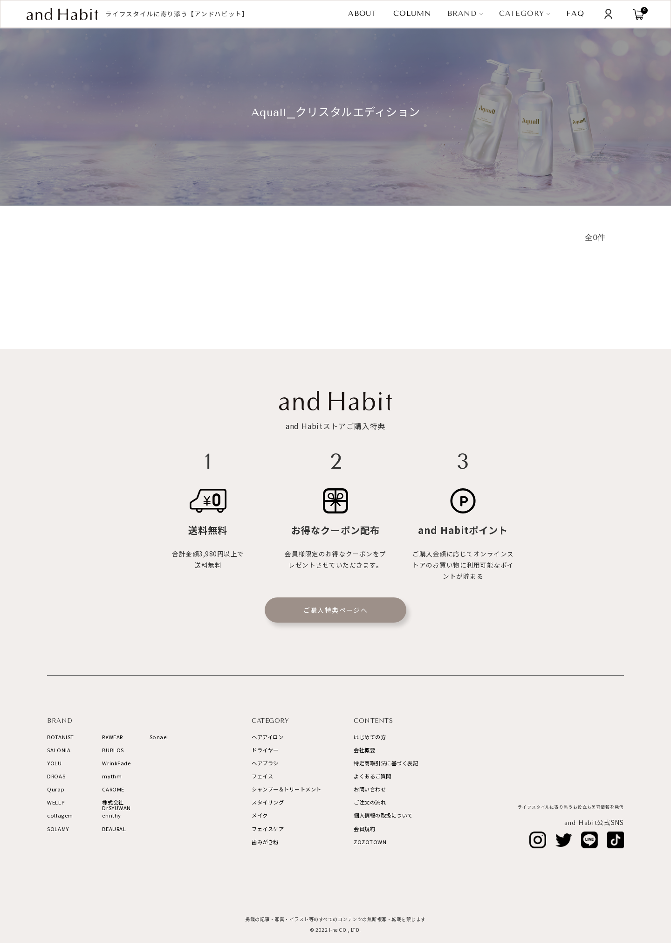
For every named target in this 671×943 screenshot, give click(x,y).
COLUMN (412, 14)
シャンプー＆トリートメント (287, 789)
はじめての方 (370, 737)
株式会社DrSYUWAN (116, 804)
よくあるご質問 (372, 776)
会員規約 (364, 828)
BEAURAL (114, 828)
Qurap (55, 789)
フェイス (262, 776)
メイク (260, 815)
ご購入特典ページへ (335, 610)
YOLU (54, 763)
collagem (60, 815)
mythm (112, 776)
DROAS (56, 776)
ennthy (111, 815)
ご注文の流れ (370, 802)
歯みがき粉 (265, 842)
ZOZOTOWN (370, 842)
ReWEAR (112, 737)
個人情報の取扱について (383, 815)
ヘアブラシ (265, 763)
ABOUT (362, 14)
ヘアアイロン (267, 737)
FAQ (575, 14)
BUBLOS (112, 750)
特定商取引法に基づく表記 (386, 763)
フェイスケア (268, 828)
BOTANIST (60, 737)
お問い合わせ (370, 789)
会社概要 (364, 750)
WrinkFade (116, 763)
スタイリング (268, 802)
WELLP (55, 802)
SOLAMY (57, 828)
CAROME (113, 789)
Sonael (159, 737)
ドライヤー (265, 750)
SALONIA (58, 750)
